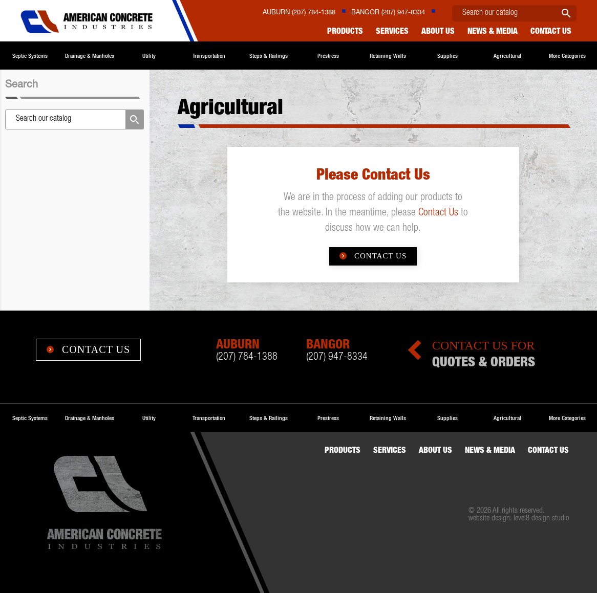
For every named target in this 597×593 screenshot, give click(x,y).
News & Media (492, 32)
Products (345, 32)
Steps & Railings (268, 56)
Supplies (447, 56)
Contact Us (438, 213)
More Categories (567, 56)
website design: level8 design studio (518, 518)
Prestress (328, 56)
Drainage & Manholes (89, 56)
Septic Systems (30, 56)
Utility (149, 56)
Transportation (209, 56)
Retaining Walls (388, 56)
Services (392, 32)
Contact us (550, 32)
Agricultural (507, 56)
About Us (438, 32)
